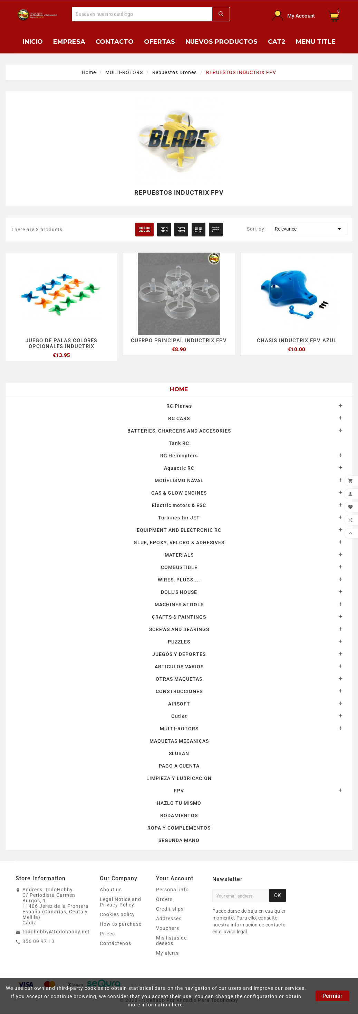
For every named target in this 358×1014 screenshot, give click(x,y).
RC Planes (179, 406)
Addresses (169, 919)
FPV (179, 791)
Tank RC (179, 443)
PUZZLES (179, 642)
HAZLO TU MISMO (179, 803)
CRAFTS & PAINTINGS (179, 617)
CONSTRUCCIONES (179, 691)
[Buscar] (142, 14)
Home (179, 389)
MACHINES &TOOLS (179, 605)
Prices (107, 934)
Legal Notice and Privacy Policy (120, 902)
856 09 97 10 (38, 941)
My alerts (167, 953)
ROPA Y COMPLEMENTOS (179, 828)
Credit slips (170, 909)
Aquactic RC (179, 468)
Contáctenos (115, 943)
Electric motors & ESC (179, 505)
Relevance (309, 229)
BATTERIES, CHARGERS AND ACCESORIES (179, 431)
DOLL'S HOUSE (179, 592)
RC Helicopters (179, 456)
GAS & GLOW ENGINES (179, 493)
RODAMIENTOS (179, 816)
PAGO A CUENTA (179, 766)
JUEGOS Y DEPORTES (179, 654)
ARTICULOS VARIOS (179, 667)
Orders (164, 899)
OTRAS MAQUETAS (179, 679)
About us (111, 890)
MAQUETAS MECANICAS (179, 741)
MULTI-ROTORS (179, 729)
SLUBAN (179, 754)
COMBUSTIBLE (179, 567)
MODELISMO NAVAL (179, 481)
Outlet (179, 716)
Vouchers (167, 928)
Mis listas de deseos (171, 940)
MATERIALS (179, 555)
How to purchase (121, 924)
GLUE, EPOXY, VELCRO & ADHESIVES (179, 543)
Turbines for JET (179, 518)
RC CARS (179, 419)
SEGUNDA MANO (179, 840)
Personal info (172, 890)
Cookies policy (117, 914)
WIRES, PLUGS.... (179, 580)
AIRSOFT (179, 704)
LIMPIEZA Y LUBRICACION (179, 778)
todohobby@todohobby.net (56, 932)
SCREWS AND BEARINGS (179, 629)
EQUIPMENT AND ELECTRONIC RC (179, 530)
